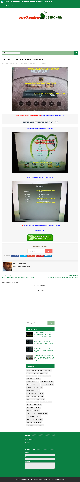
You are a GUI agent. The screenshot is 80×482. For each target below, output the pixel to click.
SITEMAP (28, 442)
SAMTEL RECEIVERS (32, 402)
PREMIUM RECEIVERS (32, 390)
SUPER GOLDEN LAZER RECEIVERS (36, 413)
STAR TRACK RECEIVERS (33, 405)
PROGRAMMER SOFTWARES (34, 393)
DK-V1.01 (29, 373)
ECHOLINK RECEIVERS (40, 373)
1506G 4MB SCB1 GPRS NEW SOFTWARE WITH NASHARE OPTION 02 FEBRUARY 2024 (43, 334)
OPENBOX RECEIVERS (32, 384)
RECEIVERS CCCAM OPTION (34, 396)
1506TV (40, 370)
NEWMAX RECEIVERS (46, 381)
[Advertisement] (40, 36)
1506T (34, 370)
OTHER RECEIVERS (47, 384)
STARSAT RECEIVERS (32, 410)
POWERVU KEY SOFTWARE (34, 387)
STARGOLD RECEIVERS (33, 407)
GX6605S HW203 (31, 376)
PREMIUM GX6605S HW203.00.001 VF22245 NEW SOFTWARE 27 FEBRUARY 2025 (43, 341)
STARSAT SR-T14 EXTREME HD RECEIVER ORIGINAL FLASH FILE (31, 2)
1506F (28, 370)
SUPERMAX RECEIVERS (33, 416)
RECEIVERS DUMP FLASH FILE (39, 63)
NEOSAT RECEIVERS (26, 63)
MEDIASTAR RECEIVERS (33, 379)
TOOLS (41, 425)
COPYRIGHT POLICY (30, 439)
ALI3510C (48, 370)
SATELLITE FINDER (45, 402)
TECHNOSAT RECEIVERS (33, 422)
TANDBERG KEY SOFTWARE (34, 419)
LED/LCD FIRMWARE (44, 376)
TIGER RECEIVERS (31, 425)
